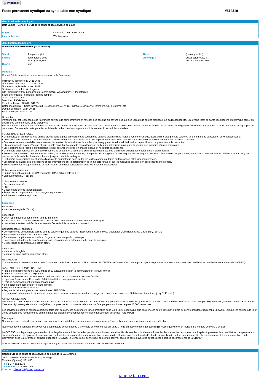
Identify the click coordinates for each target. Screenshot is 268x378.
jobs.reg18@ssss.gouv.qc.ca (28, 369)
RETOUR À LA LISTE (134, 376)
